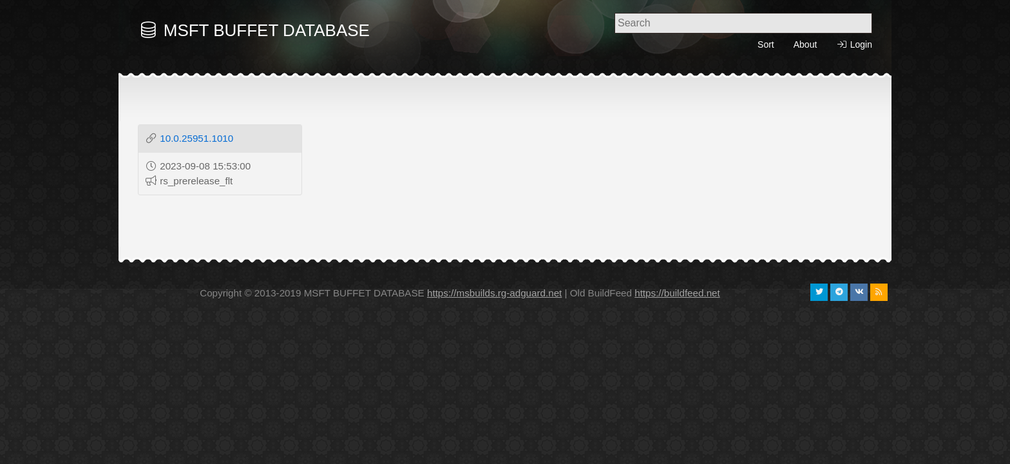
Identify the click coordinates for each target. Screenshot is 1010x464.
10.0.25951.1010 (196, 138)
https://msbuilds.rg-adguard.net (494, 292)
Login (854, 44)
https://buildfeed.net (677, 292)
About (805, 44)
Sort (766, 44)
